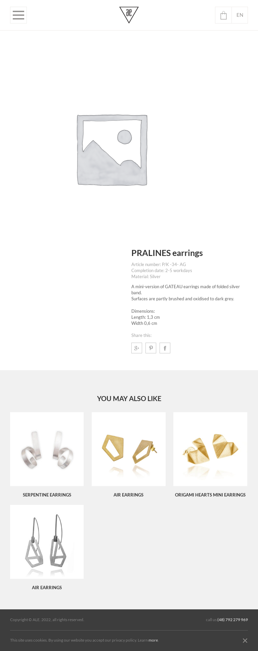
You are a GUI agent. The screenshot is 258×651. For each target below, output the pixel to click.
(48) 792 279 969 (232, 620)
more (153, 640)
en (239, 15)
